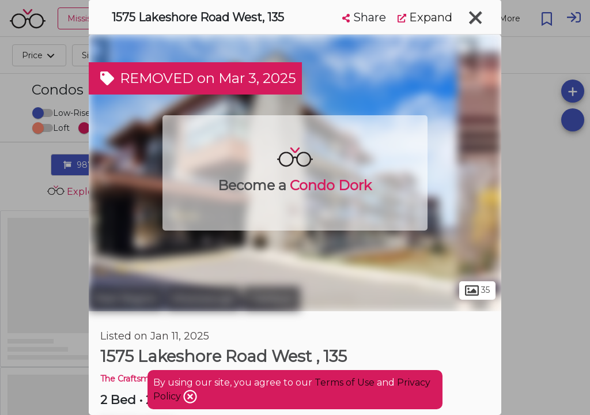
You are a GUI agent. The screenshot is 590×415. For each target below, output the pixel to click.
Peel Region (125, 298)
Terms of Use (345, 382)
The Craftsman (129, 378)
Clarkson (271, 298)
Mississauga (203, 298)
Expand (425, 17)
